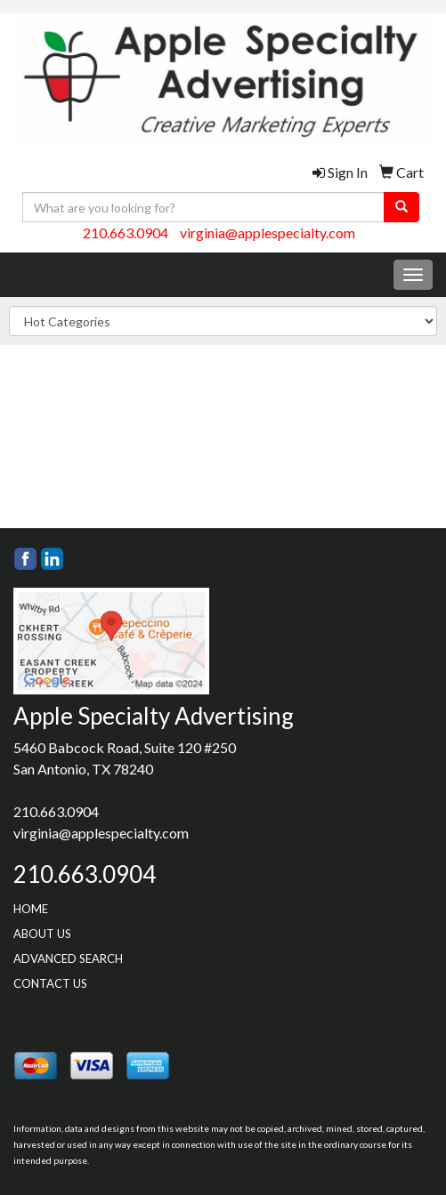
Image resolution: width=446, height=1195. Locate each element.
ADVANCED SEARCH (68, 958)
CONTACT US (50, 983)
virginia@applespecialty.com (267, 232)
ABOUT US (42, 933)
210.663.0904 (125, 232)
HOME (30, 909)
